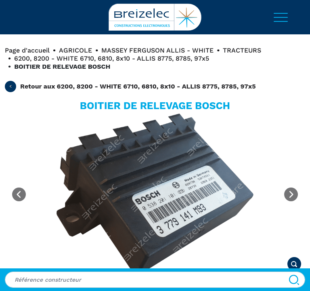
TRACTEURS (242, 50)
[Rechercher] (294, 280)
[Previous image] (19, 194)
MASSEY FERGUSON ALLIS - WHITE (157, 50)
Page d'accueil (27, 50)
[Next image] (291, 194)
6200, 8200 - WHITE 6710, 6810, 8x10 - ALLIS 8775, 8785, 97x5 (111, 58)
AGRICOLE (75, 50)
